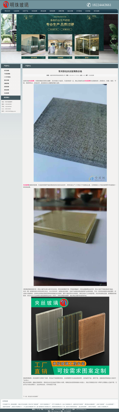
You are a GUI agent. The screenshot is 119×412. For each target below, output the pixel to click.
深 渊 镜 (87, 11)
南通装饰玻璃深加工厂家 (58, 406)
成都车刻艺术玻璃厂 (78, 404)
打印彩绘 (79, 11)
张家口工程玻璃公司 (103, 406)
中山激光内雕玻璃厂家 (30, 406)
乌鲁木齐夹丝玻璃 (22, 404)
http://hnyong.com (55, 411)
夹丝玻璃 (34, 11)
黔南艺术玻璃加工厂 (17, 406)
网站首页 (7, 11)
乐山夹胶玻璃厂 (110, 404)
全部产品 (25, 11)
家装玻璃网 (14, 404)
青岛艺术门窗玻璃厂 (33, 404)
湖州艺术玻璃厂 (92, 406)
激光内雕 (70, 11)
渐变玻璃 (52, 11)
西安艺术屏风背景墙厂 (72, 406)
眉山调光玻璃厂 (83, 406)
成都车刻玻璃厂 (7, 406)
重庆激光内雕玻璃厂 (90, 404)
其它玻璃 (96, 11)
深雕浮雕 (61, 11)
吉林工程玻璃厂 (101, 404)
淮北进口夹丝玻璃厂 (33, 396)
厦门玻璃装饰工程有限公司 (44, 406)
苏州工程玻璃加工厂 (45, 404)
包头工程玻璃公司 (67, 404)
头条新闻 (16, 11)
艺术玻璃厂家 (6, 404)
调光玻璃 (43, 11)
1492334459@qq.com (10, 111)
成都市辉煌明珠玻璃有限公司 (57, 75)
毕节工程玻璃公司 (56, 404)
